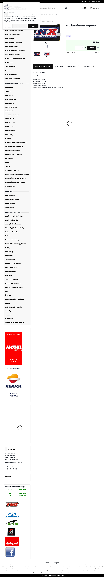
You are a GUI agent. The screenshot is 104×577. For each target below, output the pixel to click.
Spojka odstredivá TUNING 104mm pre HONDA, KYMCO (20, 412)
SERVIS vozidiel (53, 15)
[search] (66, 8)
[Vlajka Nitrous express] (47, 34)
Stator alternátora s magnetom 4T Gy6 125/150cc (21, 435)
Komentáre (89, 66)
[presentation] (34, 34)
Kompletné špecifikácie (42, 66)
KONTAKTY (44, 15)
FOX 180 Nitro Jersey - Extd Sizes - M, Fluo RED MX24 (65, 125)
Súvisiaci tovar (73, 66)
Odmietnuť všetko (20, 26)
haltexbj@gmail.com (14, 462)
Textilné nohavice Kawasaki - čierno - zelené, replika (89, 132)
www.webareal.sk (58, 575)
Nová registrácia (95, 1)
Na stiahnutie (59, 66)
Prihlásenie (85, 1)
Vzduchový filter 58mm (42, 128)
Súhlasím (33, 26)
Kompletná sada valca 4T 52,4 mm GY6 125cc (21, 423)
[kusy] (78, 47)
